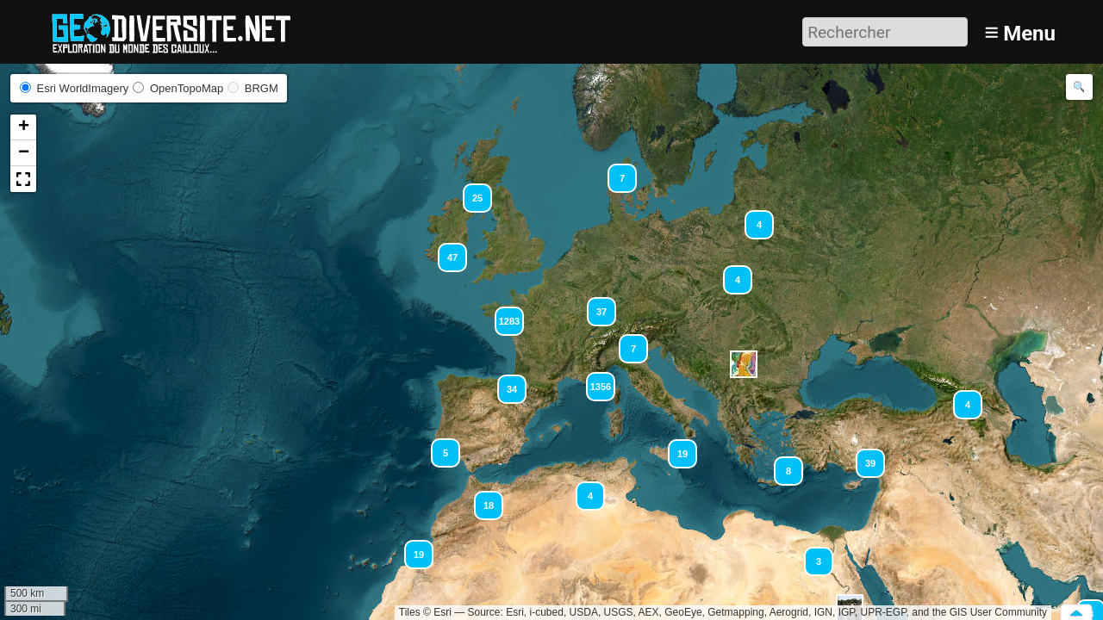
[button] (614, 170)
